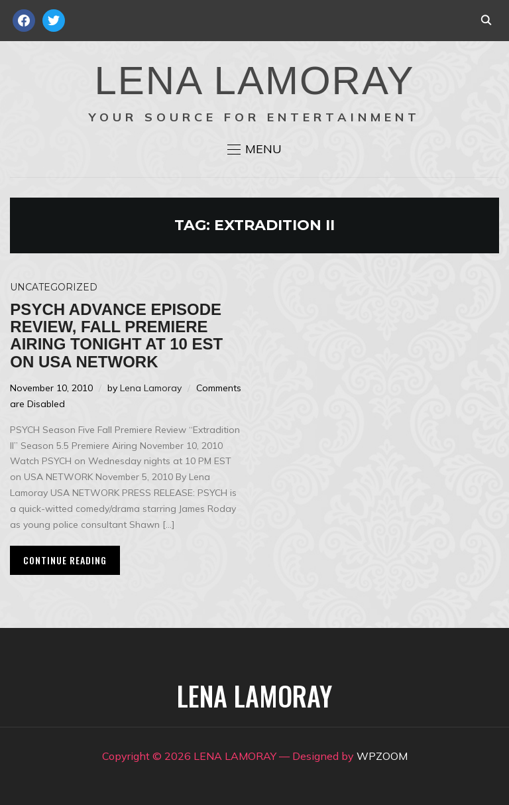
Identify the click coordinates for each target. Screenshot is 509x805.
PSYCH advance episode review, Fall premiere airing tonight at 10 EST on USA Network (116, 335)
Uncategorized (53, 287)
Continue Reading (65, 560)
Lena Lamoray (151, 388)
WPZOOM (382, 756)
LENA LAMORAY (254, 80)
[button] (254, 149)
